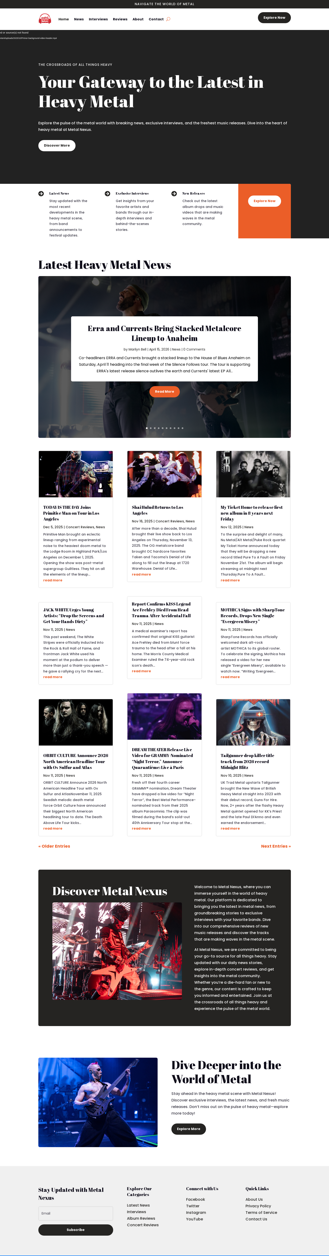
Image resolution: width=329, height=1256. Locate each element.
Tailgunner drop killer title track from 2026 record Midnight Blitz (247, 761)
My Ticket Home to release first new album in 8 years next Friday (252, 513)
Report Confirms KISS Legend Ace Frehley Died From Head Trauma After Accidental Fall (161, 609)
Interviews (98, 19)
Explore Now (274, 17)
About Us (254, 1199)
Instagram (196, 1212)
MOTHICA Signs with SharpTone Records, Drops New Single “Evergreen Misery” (253, 615)
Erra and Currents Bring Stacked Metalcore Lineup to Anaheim (164, 333)
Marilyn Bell (137, 349)
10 (182, 428)
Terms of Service (261, 1212)
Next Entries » (276, 846)
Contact (156, 19)
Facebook (195, 1199)
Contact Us (256, 1219)
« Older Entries (54, 846)
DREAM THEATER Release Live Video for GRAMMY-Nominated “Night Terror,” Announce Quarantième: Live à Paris (162, 758)
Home (63, 19)
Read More (164, 391)
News (79, 19)
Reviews (120, 19)
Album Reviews (141, 1218)
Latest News (138, 1205)
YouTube (194, 1219)
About (138, 19)
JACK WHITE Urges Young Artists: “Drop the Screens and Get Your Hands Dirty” (73, 615)
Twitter (192, 1206)
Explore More (188, 1129)
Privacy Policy (258, 1206)
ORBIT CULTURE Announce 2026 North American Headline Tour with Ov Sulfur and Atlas (75, 761)
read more (52, 580)
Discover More (57, 145)
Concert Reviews (80, 527)
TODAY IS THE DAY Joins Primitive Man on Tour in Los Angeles (71, 513)
